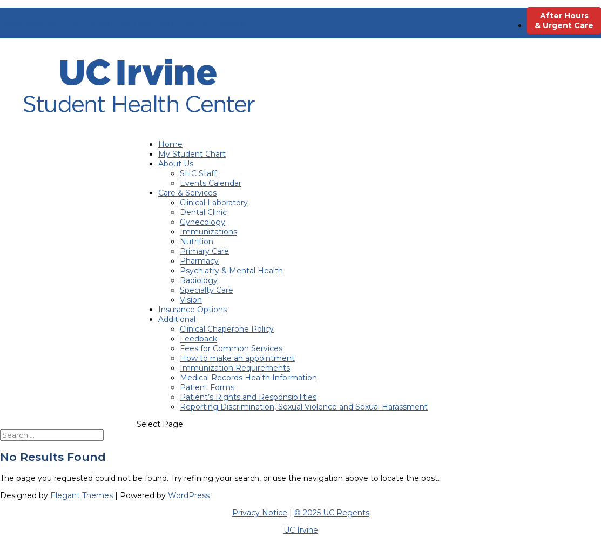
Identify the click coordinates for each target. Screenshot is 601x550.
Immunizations (208, 232)
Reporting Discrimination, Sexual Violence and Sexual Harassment (304, 407)
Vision (191, 300)
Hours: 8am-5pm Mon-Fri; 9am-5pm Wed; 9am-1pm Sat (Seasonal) (125, 23)
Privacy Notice (259, 513)
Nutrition (196, 241)
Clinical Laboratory (214, 202)
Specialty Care (206, 290)
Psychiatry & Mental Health (231, 271)
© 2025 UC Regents (331, 513)
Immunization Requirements (235, 368)
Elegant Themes (81, 495)
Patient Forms (207, 387)
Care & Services (187, 193)
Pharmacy (199, 261)
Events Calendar (210, 183)
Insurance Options (192, 309)
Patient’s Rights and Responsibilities (248, 397)
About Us (175, 164)
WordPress (189, 495)
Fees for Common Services (231, 348)
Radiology (199, 280)
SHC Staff (198, 173)
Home (170, 144)
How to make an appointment (237, 358)
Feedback (198, 339)
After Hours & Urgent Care (564, 20)
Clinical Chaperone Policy (227, 329)
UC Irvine (300, 530)
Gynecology (202, 222)
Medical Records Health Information (248, 378)
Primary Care (204, 251)
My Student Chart (192, 154)
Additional (176, 319)
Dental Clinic (203, 212)
